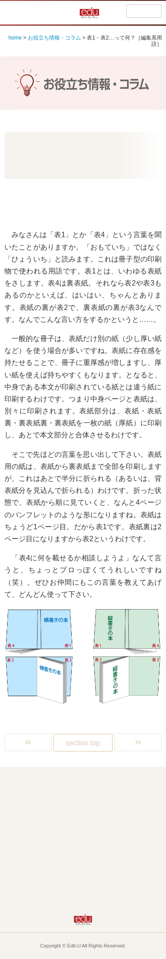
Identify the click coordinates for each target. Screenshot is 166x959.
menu (144, 11)
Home (46, 784)
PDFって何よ (117, 822)
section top (83, 743)
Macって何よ (46, 822)
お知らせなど (46, 879)
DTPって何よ (117, 803)
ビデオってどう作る (117, 841)
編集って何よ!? (41, 12)
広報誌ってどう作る (47, 803)
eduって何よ (46, 860)
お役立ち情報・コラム (54, 38)
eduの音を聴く (117, 879)
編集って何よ (117, 784)
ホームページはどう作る (46, 841)
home (15, 38)
